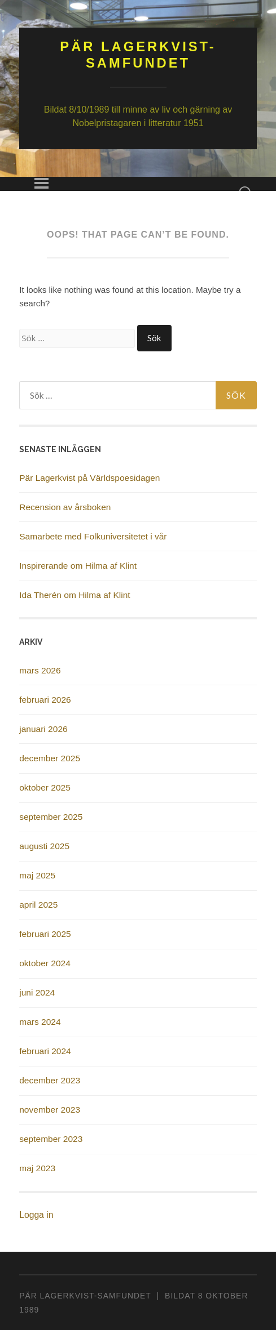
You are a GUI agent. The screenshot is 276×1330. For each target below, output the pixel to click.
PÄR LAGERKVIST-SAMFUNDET (85, 1295)
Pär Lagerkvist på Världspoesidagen (89, 478)
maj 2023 (37, 1168)
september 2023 (50, 1139)
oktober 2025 (45, 787)
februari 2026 (45, 699)
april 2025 (38, 904)
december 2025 (49, 758)
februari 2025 (45, 934)
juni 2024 (37, 992)
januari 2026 (43, 729)
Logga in (36, 1215)
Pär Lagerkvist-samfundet (138, 54)
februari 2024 (45, 1051)
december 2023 (49, 1080)
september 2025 (50, 817)
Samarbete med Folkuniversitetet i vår (93, 536)
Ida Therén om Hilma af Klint (74, 595)
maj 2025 (37, 875)
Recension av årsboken (65, 507)
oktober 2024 (45, 963)
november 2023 (49, 1109)
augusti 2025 (44, 846)
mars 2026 (39, 670)
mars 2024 (39, 1021)
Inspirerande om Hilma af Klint (78, 565)
